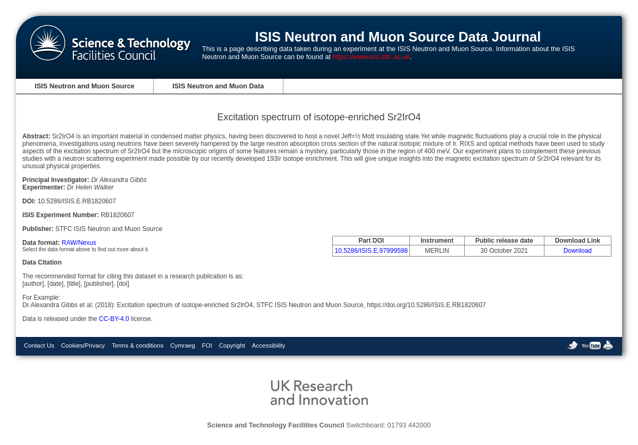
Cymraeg (182, 345)
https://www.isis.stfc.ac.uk (370, 57)
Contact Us (39, 345)
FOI (207, 345)
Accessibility (269, 345)
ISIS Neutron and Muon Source (85, 86)
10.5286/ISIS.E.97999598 (370, 250)
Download (578, 250)
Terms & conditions (137, 345)
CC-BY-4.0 (114, 319)
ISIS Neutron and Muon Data (218, 86)
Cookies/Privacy (83, 345)
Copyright (232, 345)
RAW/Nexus (79, 242)
